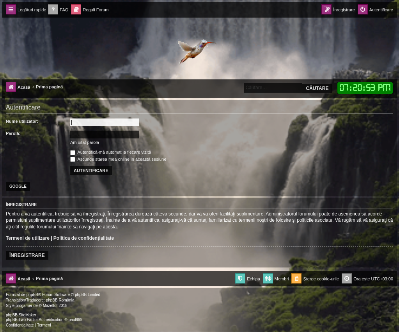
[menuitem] (58, 10)
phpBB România (60, 300)
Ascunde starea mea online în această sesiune (118, 159)
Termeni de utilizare (28, 238)
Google (18, 186)
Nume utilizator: (22, 121)
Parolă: (13, 133)
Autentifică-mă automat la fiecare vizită (110, 152)
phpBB (32, 295)
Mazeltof (50, 305)
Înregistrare (27, 255)
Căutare (317, 88)
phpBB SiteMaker (21, 315)
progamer (24, 305)
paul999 (76, 320)
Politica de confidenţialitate (83, 238)
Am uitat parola (84, 142)
